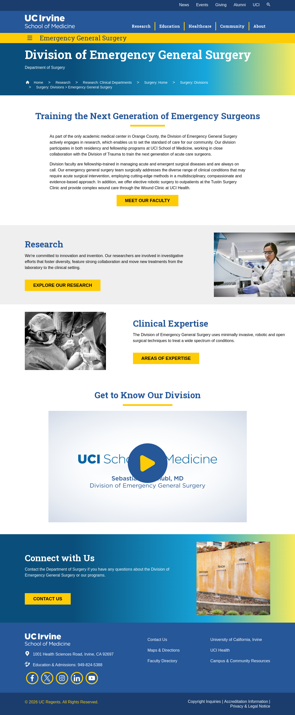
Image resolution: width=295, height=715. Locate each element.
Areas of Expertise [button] (166, 358)
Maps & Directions (164, 650)
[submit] (268, 5)
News (184, 5)
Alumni (240, 5)
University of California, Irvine (236, 639)
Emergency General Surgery (83, 38)
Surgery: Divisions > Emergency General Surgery (74, 87)
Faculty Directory (162, 661)
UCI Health (220, 650)
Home (34, 82)
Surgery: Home (155, 82)
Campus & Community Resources (240, 661)
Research (63, 82)
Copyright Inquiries (205, 701)
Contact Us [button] (47, 598)
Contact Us (157, 639)
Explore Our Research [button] (62, 285)
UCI (256, 5)
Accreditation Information (246, 701)
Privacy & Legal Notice (250, 706)
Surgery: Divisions (194, 82)
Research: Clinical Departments (107, 82)
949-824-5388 (90, 665)
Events (202, 5)
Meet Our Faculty (147, 200)
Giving (221, 5)
